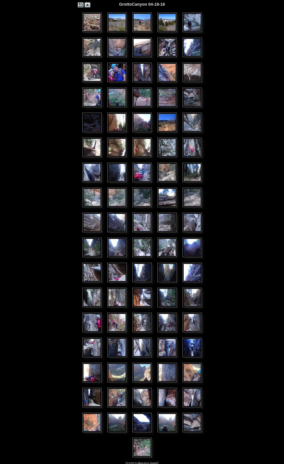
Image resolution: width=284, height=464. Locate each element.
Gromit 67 (154, 463)
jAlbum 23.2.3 (143, 463)
